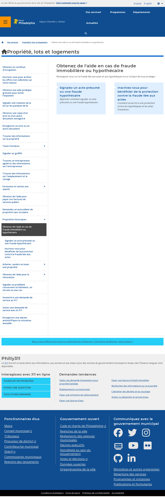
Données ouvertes (73, 464)
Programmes (117, 12)
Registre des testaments (21, 462)
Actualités (92, 23)
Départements (141, 12)
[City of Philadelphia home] (25, 22)
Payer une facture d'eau (71, 400)
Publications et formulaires (133, 484)
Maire (8, 426)
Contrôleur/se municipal (21, 446)
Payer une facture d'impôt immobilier (130, 380)
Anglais (137, 3)
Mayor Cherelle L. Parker (52, 21)
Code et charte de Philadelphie (81, 426)
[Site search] (86, 33)
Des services (93, 12)
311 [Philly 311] (6, 363)
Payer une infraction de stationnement (79, 394)
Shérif (8, 451)
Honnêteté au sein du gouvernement (75, 452)
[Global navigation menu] (5, 21)
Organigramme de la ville (78, 469)
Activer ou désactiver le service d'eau (129, 397)
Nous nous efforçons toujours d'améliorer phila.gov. (82, 341)
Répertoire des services (130, 474)
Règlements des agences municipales (77, 438)
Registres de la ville (73, 431)
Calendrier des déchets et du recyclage (130, 391)
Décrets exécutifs (72, 445)
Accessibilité (118, 493)
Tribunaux (11, 436)
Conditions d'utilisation (52, 493)
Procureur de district (18, 441)
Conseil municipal (16, 431)
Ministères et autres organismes (136, 469)
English (148, 3)
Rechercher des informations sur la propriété (134, 385)
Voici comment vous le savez (71, 3)
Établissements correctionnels (74, 389)
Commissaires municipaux (22, 457)
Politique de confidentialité (96, 493)
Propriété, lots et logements (35, 42)
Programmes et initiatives (132, 479)
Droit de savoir (73, 493)
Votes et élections (72, 459)
